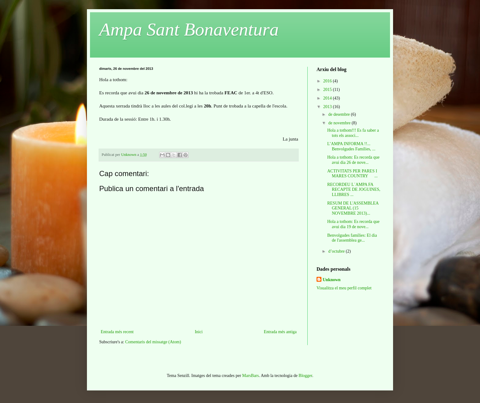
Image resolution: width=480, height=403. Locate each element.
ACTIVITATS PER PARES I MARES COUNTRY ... (352, 174)
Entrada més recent (117, 332)
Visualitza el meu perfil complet (344, 288)
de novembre (339, 123)
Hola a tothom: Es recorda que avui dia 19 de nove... (353, 224)
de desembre (339, 114)
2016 (328, 81)
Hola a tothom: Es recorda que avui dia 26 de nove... (353, 160)
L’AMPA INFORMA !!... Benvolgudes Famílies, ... (351, 146)
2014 (328, 98)
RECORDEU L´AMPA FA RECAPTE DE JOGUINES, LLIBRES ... (353, 189)
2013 (328, 106)
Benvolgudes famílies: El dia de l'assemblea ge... (352, 238)
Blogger (305, 375)
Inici (199, 332)
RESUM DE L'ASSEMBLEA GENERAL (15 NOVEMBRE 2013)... (352, 208)
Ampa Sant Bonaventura (189, 29)
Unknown (331, 279)
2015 (328, 89)
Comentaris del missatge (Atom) (153, 342)
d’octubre (337, 251)
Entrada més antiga (280, 332)
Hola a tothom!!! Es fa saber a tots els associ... (353, 133)
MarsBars (250, 375)
